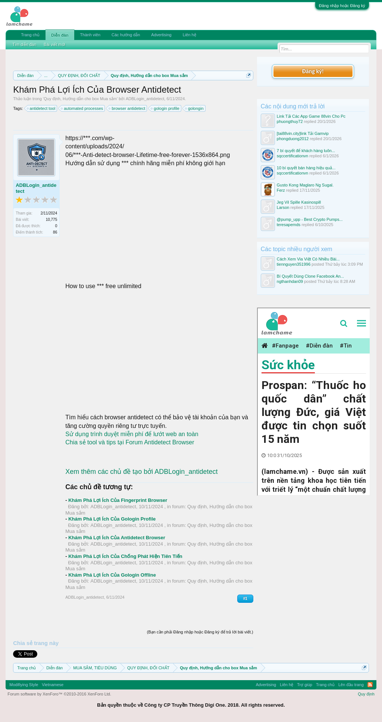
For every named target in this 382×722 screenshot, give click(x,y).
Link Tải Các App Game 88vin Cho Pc (311, 116)
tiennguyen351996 (294, 264)
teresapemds (289, 224)
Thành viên (90, 35)
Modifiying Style (23, 684)
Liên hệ (189, 35)
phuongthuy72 (290, 121)
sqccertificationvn (292, 156)
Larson (283, 207)
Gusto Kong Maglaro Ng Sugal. (305, 185)
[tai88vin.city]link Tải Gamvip (303, 133)
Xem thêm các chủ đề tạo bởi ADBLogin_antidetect (141, 471)
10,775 (51, 219)
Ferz (281, 190)
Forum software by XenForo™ (59, 694)
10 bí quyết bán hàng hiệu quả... (306, 168)
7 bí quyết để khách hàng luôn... (306, 150)
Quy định (366, 694)
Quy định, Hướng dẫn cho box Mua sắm (80, 98)
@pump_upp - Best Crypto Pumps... (310, 219)
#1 (245, 598)
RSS (370, 684)
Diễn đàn (59, 35)
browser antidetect (127, 108)
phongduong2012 (293, 138)
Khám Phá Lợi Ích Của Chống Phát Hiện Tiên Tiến (125, 556)
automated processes (82, 108)
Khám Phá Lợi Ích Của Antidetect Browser (116, 537)
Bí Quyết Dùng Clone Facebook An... (310, 276)
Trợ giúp (304, 684)
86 (55, 232)
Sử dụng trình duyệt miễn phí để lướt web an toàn (131, 434)
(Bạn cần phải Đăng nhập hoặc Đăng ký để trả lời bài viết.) (200, 632)
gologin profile (165, 108)
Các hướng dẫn (126, 35)
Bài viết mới (54, 44)
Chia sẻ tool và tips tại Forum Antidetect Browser (129, 442)
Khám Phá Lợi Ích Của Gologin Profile (112, 519)
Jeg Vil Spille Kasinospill (299, 202)
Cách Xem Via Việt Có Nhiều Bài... (308, 259)
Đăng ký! (313, 71)
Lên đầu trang (351, 684)
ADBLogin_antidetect (145, 98)
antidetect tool (42, 108)
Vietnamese (52, 684)
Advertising (161, 35)
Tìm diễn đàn (24, 44)
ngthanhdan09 (290, 281)
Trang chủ (30, 35)
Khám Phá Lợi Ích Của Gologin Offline (112, 575)
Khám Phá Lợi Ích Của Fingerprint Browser (117, 500)
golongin (195, 108)
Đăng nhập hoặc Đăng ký (342, 5)
